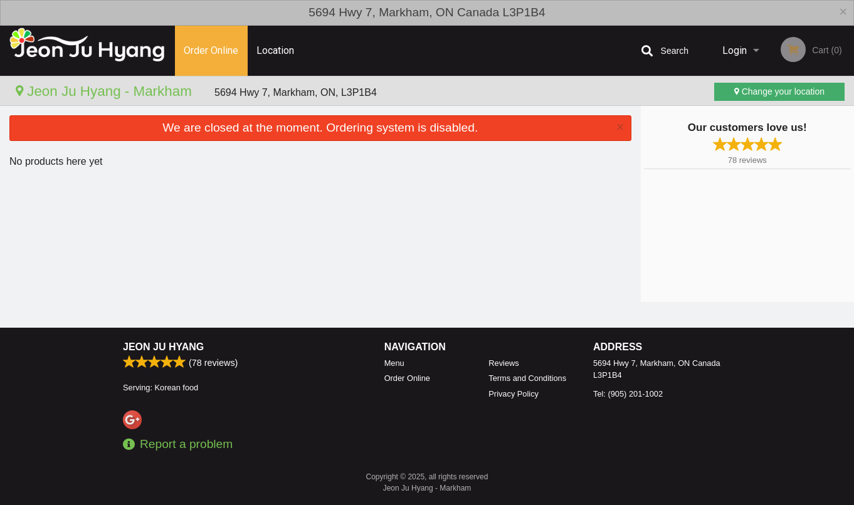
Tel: (628, 393)
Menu (394, 363)
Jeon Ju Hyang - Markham (106, 91)
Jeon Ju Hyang (163, 346)
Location (275, 50)
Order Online (211, 50)
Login (734, 50)
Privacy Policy (513, 393)
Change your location (779, 91)
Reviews (503, 363)
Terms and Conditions (527, 378)
